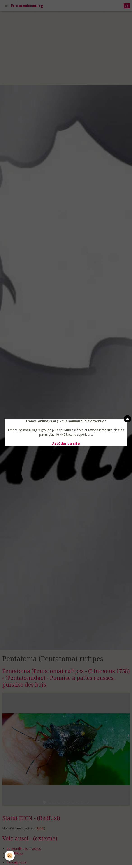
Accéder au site (66, 443)
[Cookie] (10, 856)
